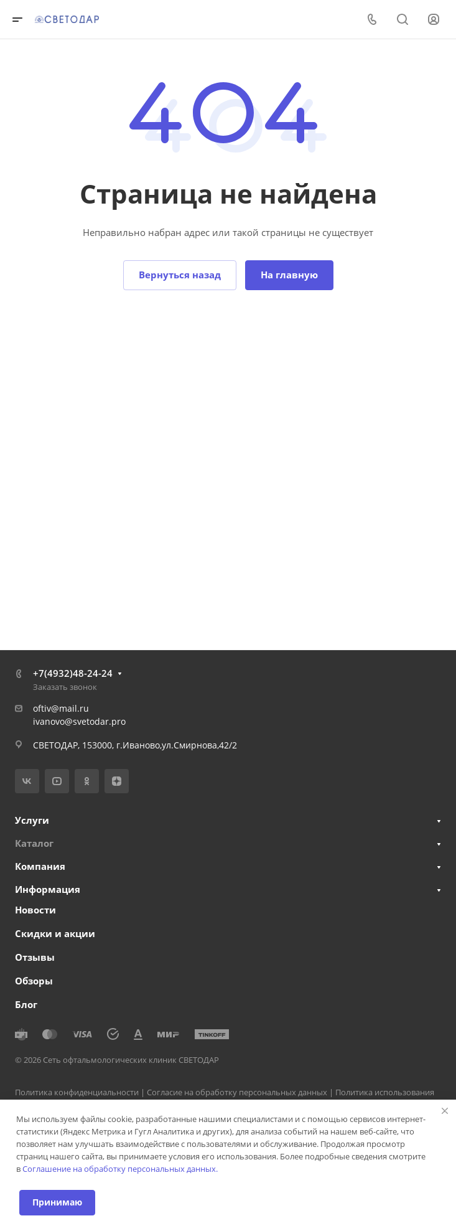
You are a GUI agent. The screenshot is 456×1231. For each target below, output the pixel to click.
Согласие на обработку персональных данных (237, 1092)
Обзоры (34, 980)
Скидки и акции (55, 933)
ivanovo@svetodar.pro (79, 721)
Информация (47, 889)
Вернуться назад (180, 274)
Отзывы (35, 957)
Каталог (34, 843)
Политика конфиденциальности (77, 1092)
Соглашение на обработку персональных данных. (120, 1168)
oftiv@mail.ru (61, 708)
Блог (26, 1004)
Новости (35, 909)
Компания (40, 866)
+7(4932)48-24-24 (73, 673)
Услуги (32, 820)
